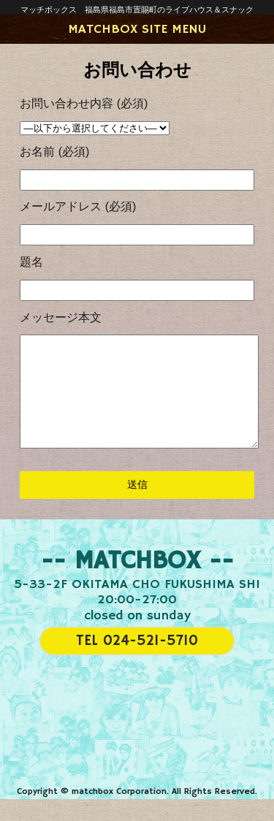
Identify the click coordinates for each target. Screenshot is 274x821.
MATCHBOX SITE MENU (137, 29)
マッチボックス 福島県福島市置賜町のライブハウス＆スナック (137, 9)
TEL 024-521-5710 (137, 663)
